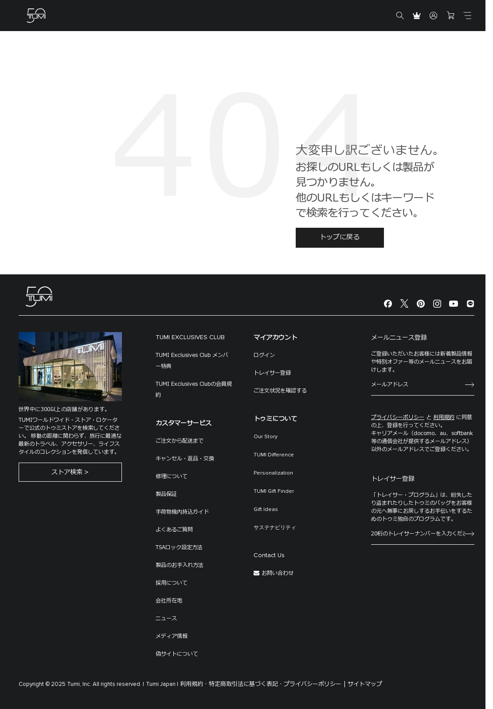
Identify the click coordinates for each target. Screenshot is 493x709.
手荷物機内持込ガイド (182, 512)
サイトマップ (365, 684)
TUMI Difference (274, 455)
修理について (172, 476)
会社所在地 (169, 601)
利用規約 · (193, 684)
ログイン (264, 355)
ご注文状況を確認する (280, 391)
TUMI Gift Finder (274, 491)
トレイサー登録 (272, 373)
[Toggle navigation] (467, 16)
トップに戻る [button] (340, 237)
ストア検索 (66, 473)
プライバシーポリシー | (315, 684)
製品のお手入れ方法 (179, 565)
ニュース (166, 618)
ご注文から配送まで (179, 441)
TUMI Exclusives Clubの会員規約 (194, 389)
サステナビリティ (275, 528)
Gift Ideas (266, 509)
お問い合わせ (277, 573)
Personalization (273, 473)
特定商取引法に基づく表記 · (245, 684)
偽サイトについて (177, 654)
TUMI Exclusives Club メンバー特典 (192, 360)
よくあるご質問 (174, 530)
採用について (172, 583)
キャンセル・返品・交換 (185, 459)
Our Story (266, 437)
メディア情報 (172, 636)
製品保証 (166, 494)
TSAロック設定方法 (179, 547)
